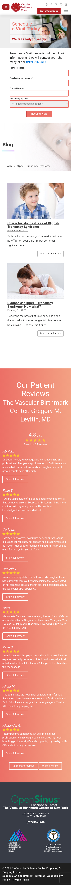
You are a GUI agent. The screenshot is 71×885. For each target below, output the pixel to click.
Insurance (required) (19, 98)
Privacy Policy (20, 880)
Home (9, 166)
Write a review (50, 766)
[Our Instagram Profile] (61, 4)
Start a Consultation (49, 11)
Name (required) (17, 68)
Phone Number (17, 88)
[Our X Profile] (56, 4)
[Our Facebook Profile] (51, 4)
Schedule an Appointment (17, 876)
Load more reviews (23, 766)
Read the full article (51, 253)
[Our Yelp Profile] (47, 4)
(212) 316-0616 (36, 62)
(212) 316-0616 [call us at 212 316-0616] (35, 822)
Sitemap (40, 876)
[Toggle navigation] (66, 10)
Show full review (15, 479)
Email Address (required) (21, 78)
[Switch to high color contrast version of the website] (5, 7)
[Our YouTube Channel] (66, 4)
